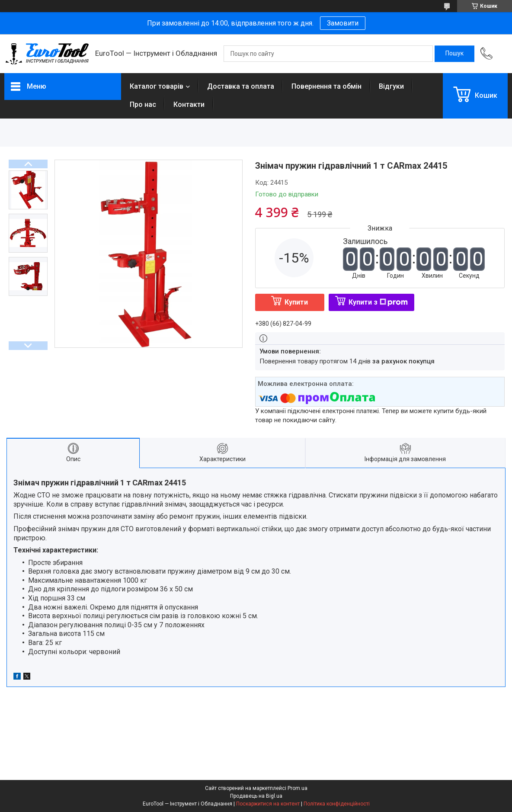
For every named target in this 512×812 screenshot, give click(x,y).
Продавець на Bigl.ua (256, 796)
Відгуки (391, 86)
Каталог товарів (156, 86)
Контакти (189, 104)
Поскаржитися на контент (268, 804)
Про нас (143, 104)
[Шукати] (454, 53)
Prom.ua (297, 788)
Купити (296, 302)
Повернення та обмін (326, 86)
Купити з (378, 302)
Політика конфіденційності (337, 804)
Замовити (342, 23)
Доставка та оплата (240, 86)
